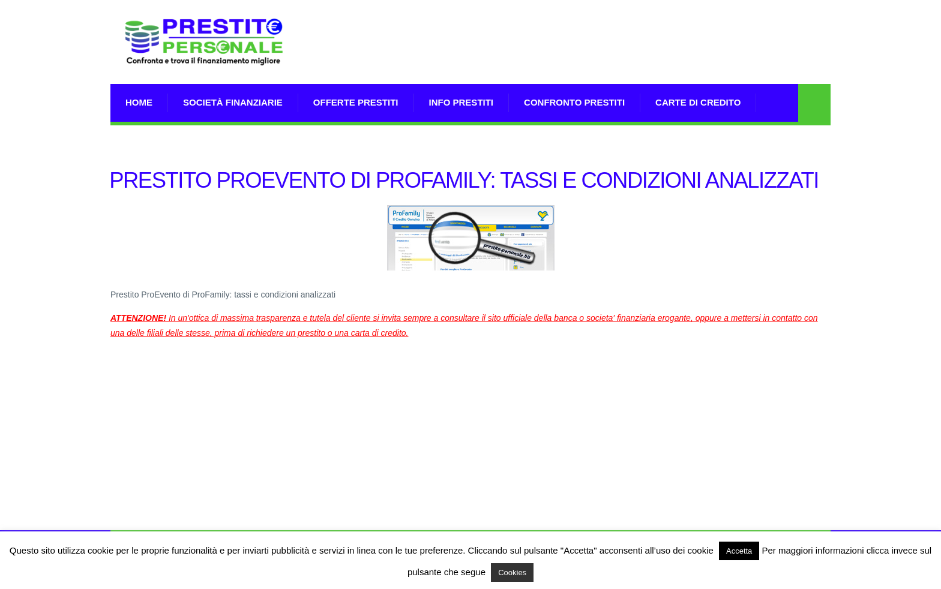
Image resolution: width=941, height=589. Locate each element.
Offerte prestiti (355, 102)
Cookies (512, 572)
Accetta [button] (739, 550)
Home (138, 102)
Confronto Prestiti (574, 102)
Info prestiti (461, 102)
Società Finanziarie (233, 102)
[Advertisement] (612, 57)
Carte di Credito (698, 102)
